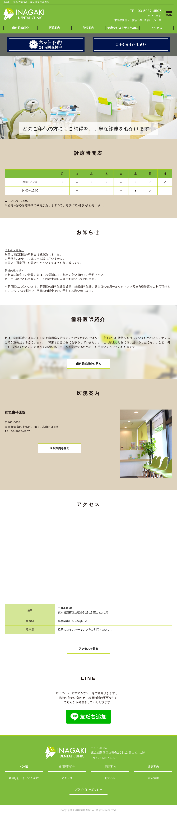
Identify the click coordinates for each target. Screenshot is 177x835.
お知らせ (110, 780)
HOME (24, 769)
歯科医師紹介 (20, 27)
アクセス (156, 27)
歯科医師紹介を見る (88, 364)
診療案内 (88, 27)
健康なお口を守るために (122, 27)
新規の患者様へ (14, 270)
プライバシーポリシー (88, 792)
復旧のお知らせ (14, 250)
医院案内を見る (59, 450)
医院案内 (54, 27)
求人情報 (153, 780)
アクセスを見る (88, 650)
